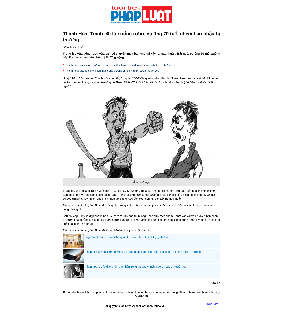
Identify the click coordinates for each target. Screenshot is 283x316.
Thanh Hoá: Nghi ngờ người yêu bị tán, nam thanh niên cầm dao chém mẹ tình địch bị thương (118, 65)
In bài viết (212, 304)
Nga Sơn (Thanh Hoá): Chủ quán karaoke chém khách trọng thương (127, 237)
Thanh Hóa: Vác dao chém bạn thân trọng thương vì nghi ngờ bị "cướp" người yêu (112, 70)
